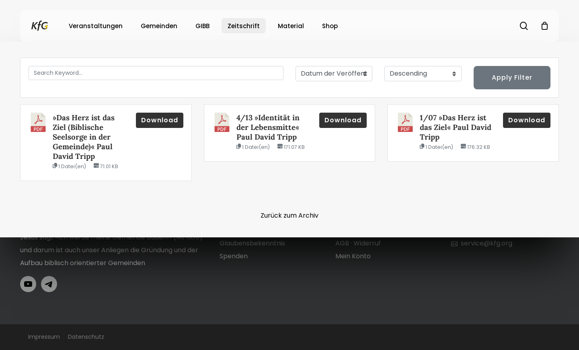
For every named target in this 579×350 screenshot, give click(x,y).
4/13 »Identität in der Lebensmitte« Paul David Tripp (268, 127)
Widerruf (367, 243)
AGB (342, 243)
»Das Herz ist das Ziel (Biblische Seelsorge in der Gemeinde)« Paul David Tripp (84, 137)
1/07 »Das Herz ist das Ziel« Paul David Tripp (455, 127)
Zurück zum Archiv (289, 215)
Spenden (234, 256)
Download (159, 120)
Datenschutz (86, 337)
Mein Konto (353, 256)
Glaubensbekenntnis (252, 243)
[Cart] (544, 25)
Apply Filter (512, 77)
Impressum (44, 337)
